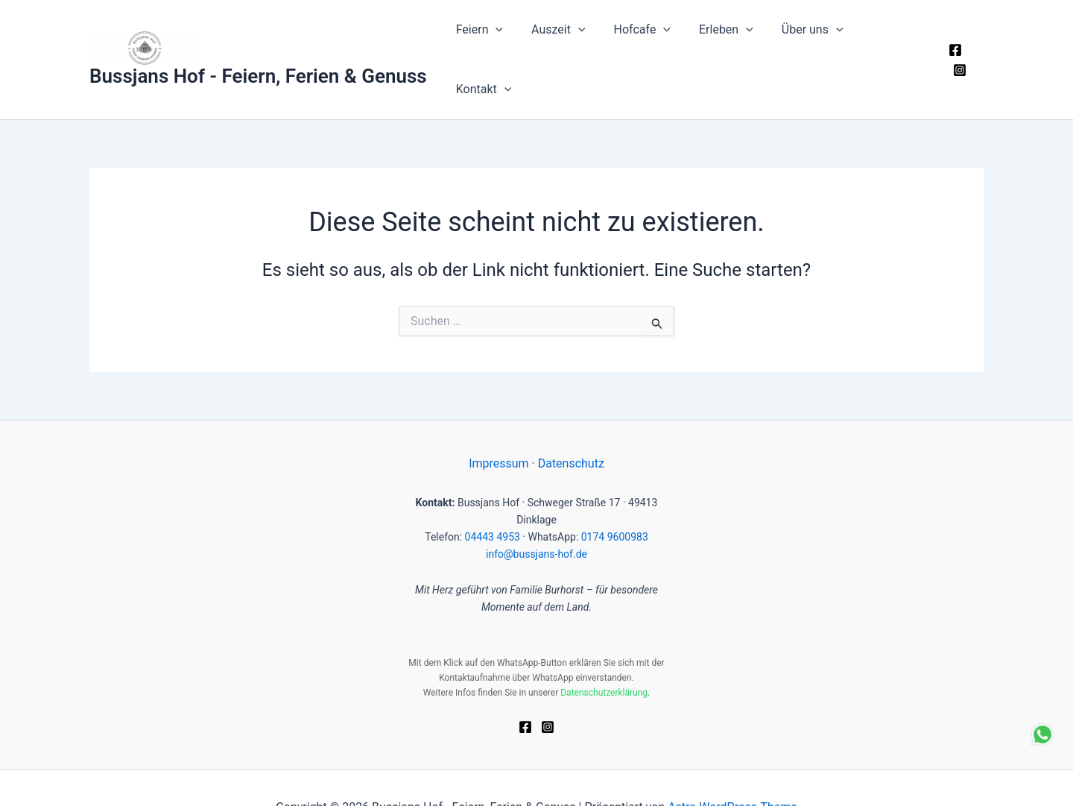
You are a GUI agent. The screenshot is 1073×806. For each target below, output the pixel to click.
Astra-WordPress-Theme (732, 768)
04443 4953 (492, 498)
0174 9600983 (614, 498)
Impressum (499, 425)
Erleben (729, 40)
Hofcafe (649, 40)
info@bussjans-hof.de (536, 515)
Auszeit (570, 40)
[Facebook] (954, 41)
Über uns (811, 40)
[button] (511, 40)
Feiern (495, 40)
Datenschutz (571, 425)
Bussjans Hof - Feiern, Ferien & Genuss (258, 56)
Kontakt (893, 40)
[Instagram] (977, 41)
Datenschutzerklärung (604, 654)
